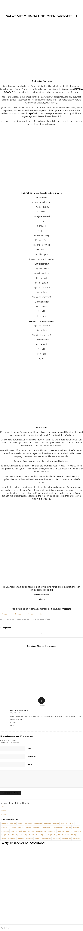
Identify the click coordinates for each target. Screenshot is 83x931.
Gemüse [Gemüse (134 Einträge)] (22, 831)
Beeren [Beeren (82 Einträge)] (13, 823)
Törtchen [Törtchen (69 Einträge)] (21, 838)
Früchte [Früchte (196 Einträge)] (76, 827)
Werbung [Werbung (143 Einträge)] (76, 838)
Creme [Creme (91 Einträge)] (56, 823)
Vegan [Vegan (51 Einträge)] (37, 838)
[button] (7, 614)
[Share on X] (41, 634)
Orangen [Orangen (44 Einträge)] (39, 835)
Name (30, 748)
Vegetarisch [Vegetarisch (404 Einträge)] (46, 838)
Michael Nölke (43, 619)
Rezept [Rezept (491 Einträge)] (57, 835)
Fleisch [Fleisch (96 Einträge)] (20, 827)
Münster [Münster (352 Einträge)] (23, 835)
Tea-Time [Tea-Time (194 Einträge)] (11, 838)
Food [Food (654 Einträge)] (28, 827)
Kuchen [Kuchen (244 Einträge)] (61, 831)
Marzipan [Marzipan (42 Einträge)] (77, 831)
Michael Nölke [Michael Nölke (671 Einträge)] (13, 835)
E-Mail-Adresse (32, 756)
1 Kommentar (23, 619)
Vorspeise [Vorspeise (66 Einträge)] (56, 838)
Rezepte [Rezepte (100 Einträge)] (65, 835)
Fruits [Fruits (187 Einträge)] (68, 827)
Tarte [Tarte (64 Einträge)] (3, 838)
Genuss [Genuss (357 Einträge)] (31, 831)
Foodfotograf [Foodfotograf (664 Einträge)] (46, 827)
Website (30, 764)
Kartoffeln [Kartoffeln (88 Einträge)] (51, 831)
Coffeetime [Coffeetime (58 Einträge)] (47, 823)
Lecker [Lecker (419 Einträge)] (69, 831)
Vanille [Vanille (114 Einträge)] (29, 838)
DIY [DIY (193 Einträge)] (71, 823)
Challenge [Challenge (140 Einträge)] (28, 823)
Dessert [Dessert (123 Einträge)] (64, 823)
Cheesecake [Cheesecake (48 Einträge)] (38, 823)
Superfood (32, 113)
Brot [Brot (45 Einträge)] (20, 823)
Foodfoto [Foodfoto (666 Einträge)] (36, 827)
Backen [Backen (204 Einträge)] (4, 823)
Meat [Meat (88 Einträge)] (3, 835)
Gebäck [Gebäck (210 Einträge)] (14, 831)
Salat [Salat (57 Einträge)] (73, 835)
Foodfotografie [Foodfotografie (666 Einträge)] (58, 827)
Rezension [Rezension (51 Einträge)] (48, 835)
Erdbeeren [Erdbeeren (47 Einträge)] (5, 827)
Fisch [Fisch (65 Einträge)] (13, 827)
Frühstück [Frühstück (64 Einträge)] (5, 831)
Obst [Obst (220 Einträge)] (31, 835)
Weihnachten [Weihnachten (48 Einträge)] (66, 838)
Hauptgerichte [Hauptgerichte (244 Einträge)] (41, 831)
